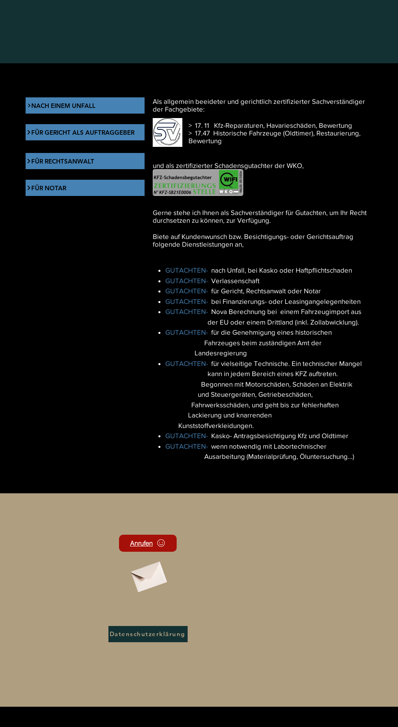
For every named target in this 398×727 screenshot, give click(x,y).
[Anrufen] (148, 543)
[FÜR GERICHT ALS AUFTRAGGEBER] (85, 132)
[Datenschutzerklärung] (148, 634)
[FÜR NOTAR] (85, 188)
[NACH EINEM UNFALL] (85, 105)
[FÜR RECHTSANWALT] (85, 161)
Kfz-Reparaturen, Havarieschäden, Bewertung (283, 125)
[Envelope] (148, 574)
